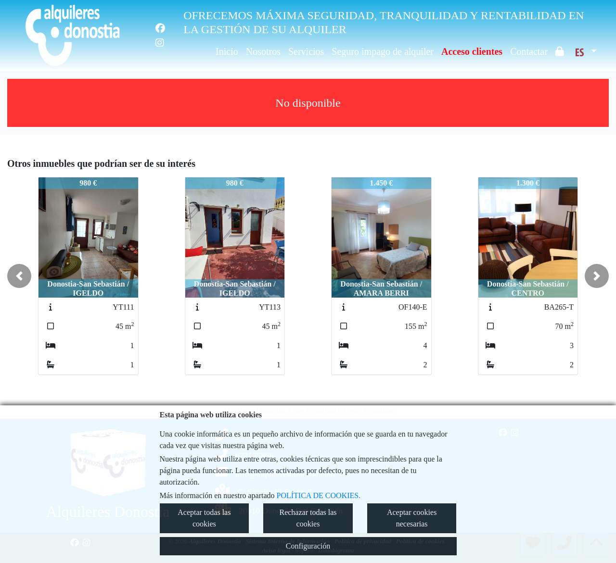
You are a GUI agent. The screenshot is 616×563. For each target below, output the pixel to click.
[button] (19, 276)
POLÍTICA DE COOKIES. (319, 495)
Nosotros (263, 51)
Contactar (529, 51)
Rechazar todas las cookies (307, 518)
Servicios (306, 51)
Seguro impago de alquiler (383, 51)
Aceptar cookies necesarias (412, 518)
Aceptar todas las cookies (204, 518)
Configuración (308, 546)
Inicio (227, 51)
